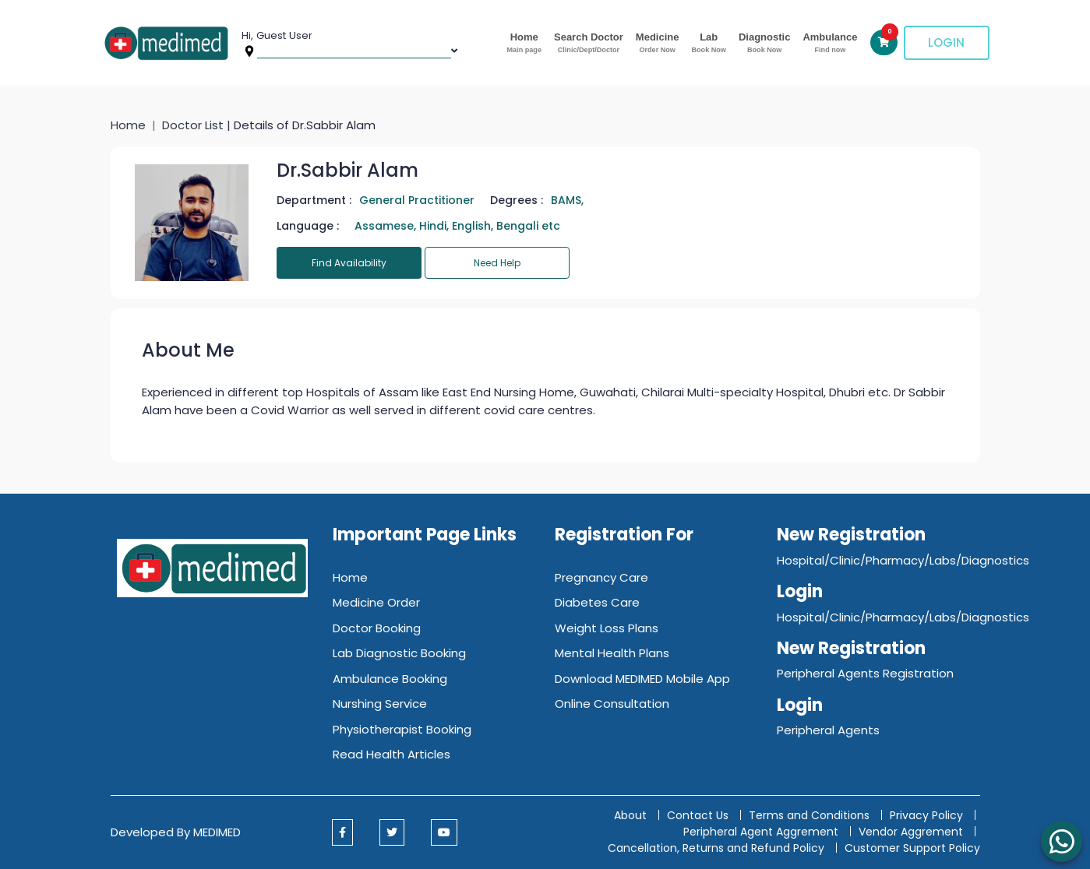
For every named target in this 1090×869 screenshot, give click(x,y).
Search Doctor (588, 43)
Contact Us (697, 815)
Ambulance (830, 43)
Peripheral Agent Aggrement (762, 831)
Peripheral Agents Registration (865, 673)
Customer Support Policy (912, 848)
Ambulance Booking (390, 678)
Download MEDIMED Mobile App (642, 678)
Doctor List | (198, 125)
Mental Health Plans (612, 653)
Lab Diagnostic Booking (399, 653)
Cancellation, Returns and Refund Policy (717, 848)
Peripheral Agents (828, 730)
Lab (708, 43)
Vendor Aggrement (912, 831)
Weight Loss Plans (606, 628)
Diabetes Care (597, 602)
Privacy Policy (926, 815)
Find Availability (349, 262)
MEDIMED (217, 832)
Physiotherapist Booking (402, 729)
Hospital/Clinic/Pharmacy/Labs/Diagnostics (903, 560)
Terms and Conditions (809, 815)
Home (524, 43)
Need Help (497, 262)
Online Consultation (612, 703)
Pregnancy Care (601, 577)
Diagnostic (764, 43)
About (630, 815)
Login (946, 42)
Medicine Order (376, 602)
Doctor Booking (377, 628)
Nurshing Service (380, 703)
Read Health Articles (391, 754)
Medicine (657, 43)
